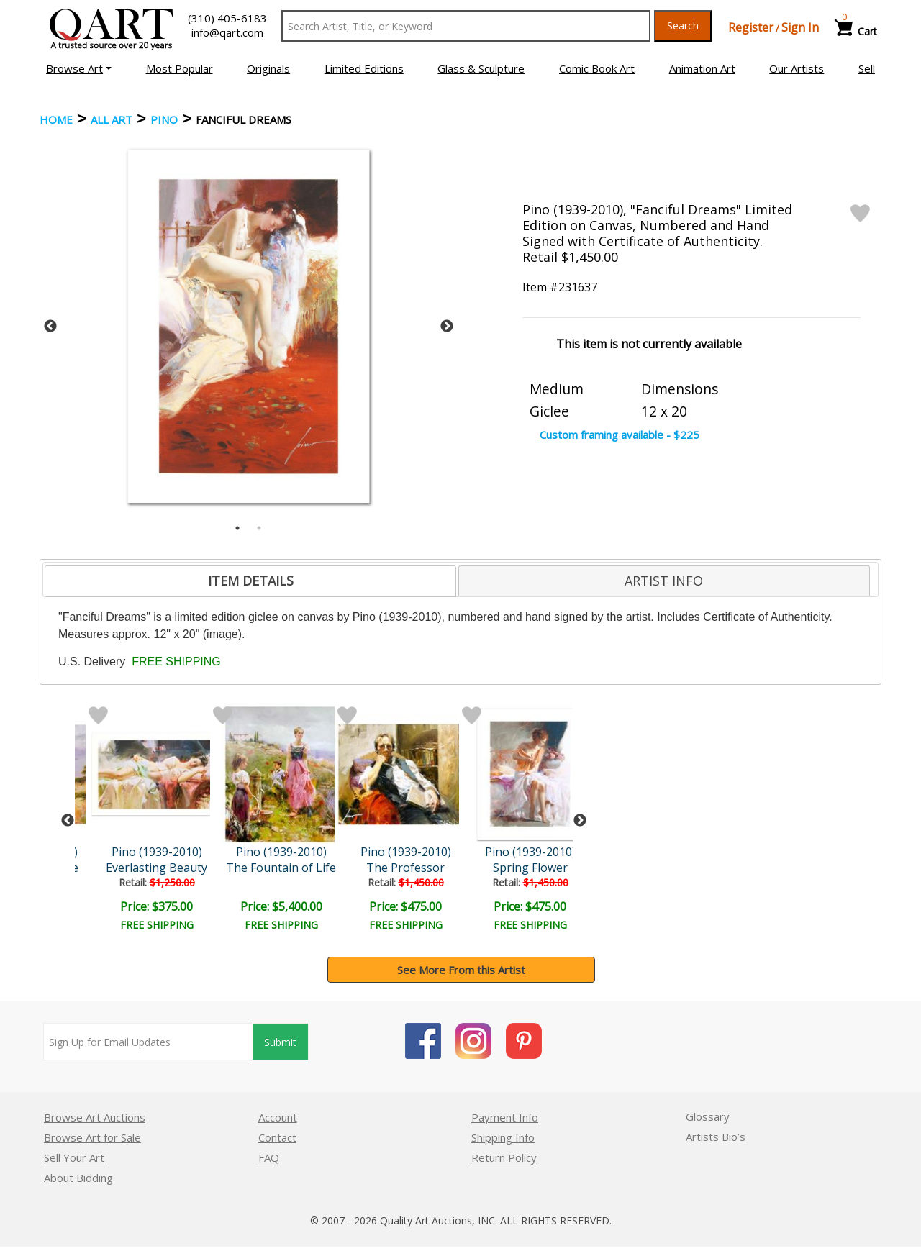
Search (683, 25)
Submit (280, 1042)
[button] (79, 68)
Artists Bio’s (715, 1136)
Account (277, 1117)
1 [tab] (237, 528)
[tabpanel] (249, 326)
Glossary (708, 1116)
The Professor (405, 867)
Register (750, 27)
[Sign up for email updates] (148, 1042)
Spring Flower (530, 867)
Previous (50, 326)
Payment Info (504, 1117)
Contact (277, 1137)
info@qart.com (227, 32)
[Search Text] (466, 26)
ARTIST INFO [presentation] (664, 580)
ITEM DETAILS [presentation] (251, 580)
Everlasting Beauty (156, 867)
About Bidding (78, 1177)
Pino (164, 119)
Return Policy (504, 1157)
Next (447, 326)
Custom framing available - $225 (619, 434)
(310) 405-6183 (227, 18)
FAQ (268, 1157)
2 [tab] (259, 528)
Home (56, 119)
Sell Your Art (74, 1157)
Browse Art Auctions (94, 1117)
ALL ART (111, 119)
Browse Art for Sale (92, 1137)
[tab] (250, 581)
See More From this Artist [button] (461, 970)
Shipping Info (503, 1137)
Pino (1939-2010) (157, 852)
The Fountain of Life (281, 867)
